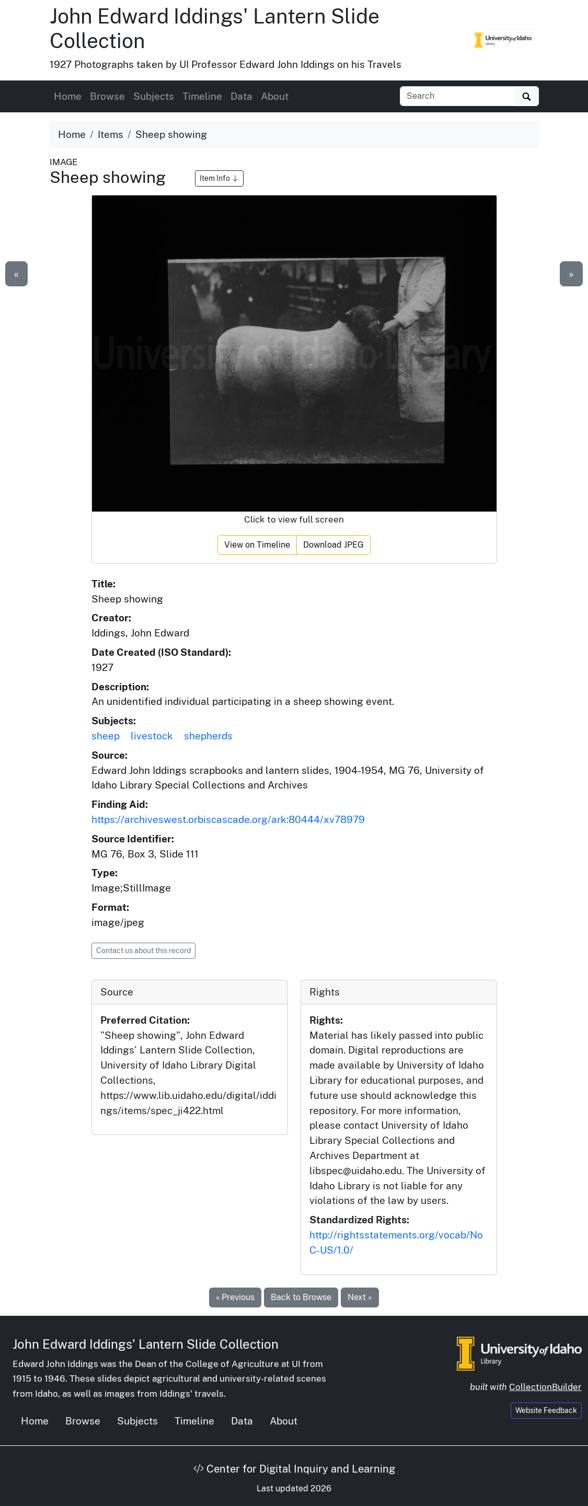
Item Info (219, 178)
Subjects (153, 96)
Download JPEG (333, 545)
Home (68, 96)
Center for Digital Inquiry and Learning (294, 1469)
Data (241, 96)
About (275, 96)
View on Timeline (257, 545)
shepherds (208, 736)
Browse (107, 96)
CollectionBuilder (545, 1387)
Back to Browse (301, 1297)
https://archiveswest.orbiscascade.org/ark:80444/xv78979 (228, 819)
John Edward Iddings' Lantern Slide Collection (146, 1344)
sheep (105, 736)
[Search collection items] (457, 96)
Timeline (202, 96)
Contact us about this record (143, 950)
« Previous (235, 1297)
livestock (152, 736)
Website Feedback (546, 1410)
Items (110, 134)
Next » (360, 1297)
